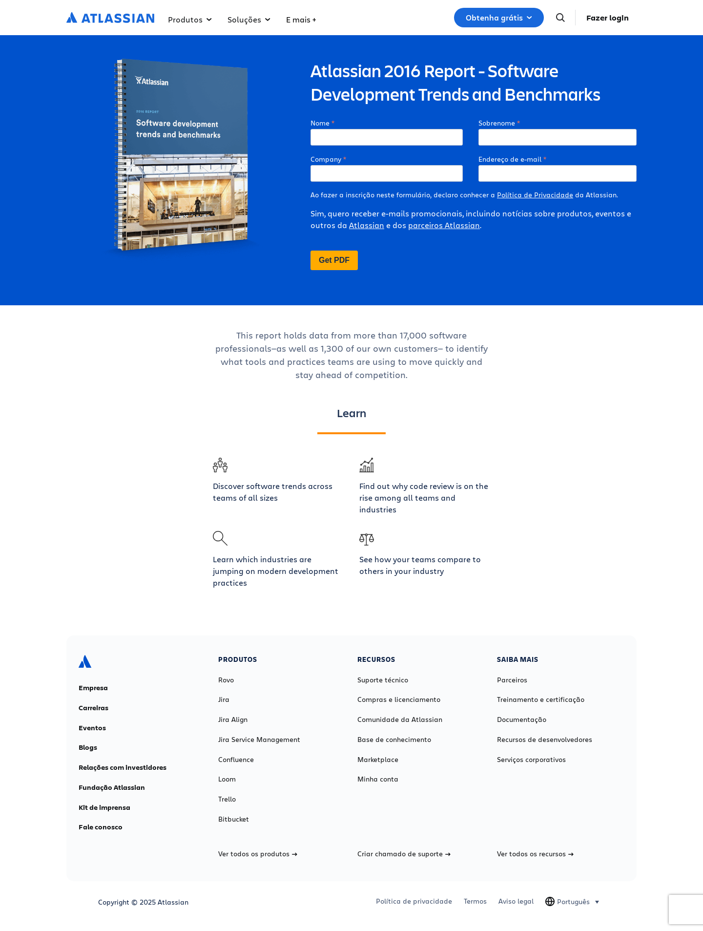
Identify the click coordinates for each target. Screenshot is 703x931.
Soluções (248, 19)
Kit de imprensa (104, 807)
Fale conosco (101, 827)
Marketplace (377, 759)
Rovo (226, 680)
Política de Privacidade (535, 194)
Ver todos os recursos (535, 854)
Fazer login (607, 17)
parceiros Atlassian (444, 225)
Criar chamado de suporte (404, 854)
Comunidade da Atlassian (399, 719)
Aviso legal (516, 901)
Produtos (190, 19)
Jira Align (233, 719)
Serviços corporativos (531, 759)
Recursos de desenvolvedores (544, 739)
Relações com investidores (122, 767)
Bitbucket (233, 819)
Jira (223, 699)
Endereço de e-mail (509, 159)
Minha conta (377, 779)
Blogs (88, 747)
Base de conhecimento (394, 739)
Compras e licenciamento (398, 699)
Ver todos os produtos (257, 854)
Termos (475, 901)
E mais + (301, 19)
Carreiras (93, 708)
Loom (227, 779)
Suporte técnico (382, 680)
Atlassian (366, 225)
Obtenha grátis (499, 17)
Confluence (236, 759)
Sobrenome (496, 122)
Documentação (521, 719)
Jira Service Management (259, 739)
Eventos (92, 728)
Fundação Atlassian (112, 787)
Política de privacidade (414, 901)
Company (325, 159)
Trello (227, 799)
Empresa (93, 688)
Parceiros (512, 680)
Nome (320, 122)
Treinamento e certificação (540, 699)
